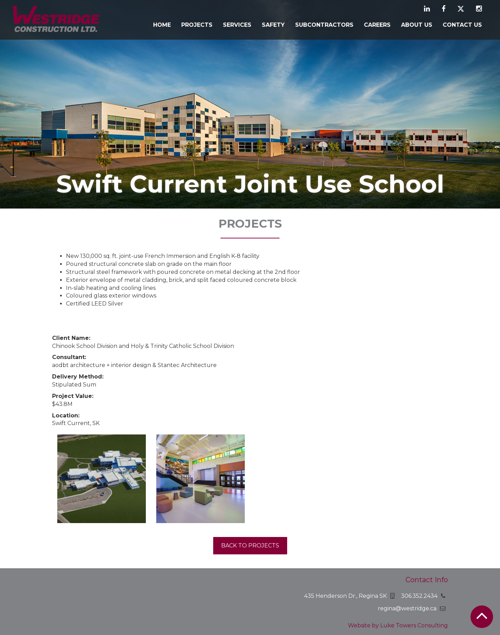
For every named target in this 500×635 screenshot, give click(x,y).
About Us (416, 25)
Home (162, 25)
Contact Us (462, 25)
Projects (196, 25)
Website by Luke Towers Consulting (398, 625)
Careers (377, 25)
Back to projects (250, 545)
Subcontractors (324, 25)
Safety (273, 25)
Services (237, 25)
